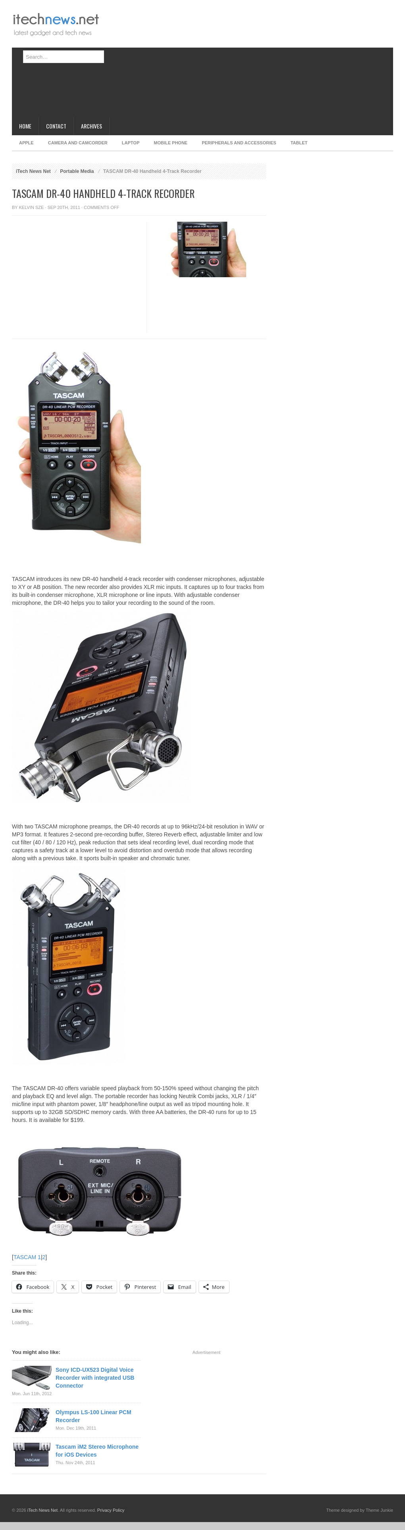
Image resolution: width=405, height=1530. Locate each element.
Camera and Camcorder (78, 142)
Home (25, 126)
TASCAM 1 (27, 1257)
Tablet (299, 142)
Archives (91, 126)
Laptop (130, 142)
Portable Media (77, 171)
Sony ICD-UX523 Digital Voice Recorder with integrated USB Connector (95, 1378)
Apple (26, 142)
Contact (56, 126)
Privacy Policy (110, 1510)
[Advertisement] (194, 61)
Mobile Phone (170, 142)
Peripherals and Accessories (239, 142)
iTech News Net (33, 171)
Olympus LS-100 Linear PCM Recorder (93, 1416)
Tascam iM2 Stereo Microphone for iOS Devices (97, 1451)
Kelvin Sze (31, 207)
